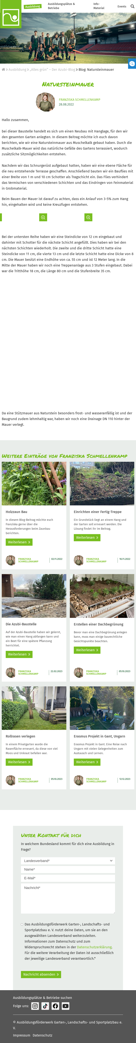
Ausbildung (32, 6)
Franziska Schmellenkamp (79, 99)
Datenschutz (42, 1035)
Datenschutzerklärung (94, 947)
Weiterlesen (17, 542)
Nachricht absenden (39, 974)
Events (122, 6)
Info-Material (98, 6)
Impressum (21, 1035)
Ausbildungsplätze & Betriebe (61, 6)
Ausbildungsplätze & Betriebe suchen (42, 998)
